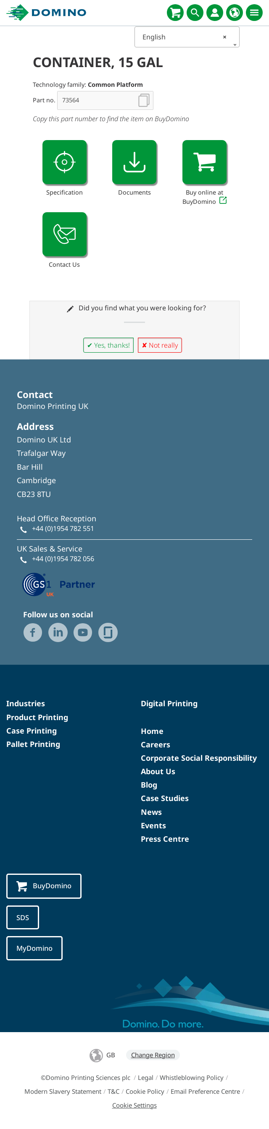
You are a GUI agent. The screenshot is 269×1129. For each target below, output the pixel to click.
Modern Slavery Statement (62, 1091)
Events (153, 825)
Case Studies (165, 798)
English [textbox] (184, 37)
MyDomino (34, 948)
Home (152, 731)
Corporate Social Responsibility (199, 758)
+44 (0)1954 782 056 (63, 558)
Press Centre (165, 839)
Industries (25, 703)
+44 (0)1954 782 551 (63, 528)
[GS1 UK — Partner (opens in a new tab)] (59, 583)
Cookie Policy (145, 1091)
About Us (158, 771)
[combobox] (187, 36)
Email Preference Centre (205, 1091)
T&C (113, 1091)
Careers (155, 744)
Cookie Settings (134, 1105)
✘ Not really (160, 345)
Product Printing (37, 717)
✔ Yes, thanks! (108, 345)
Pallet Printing (33, 744)
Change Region (153, 1055)
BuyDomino (43, 886)
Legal (145, 1077)
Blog (149, 785)
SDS (22, 917)
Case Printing (31, 731)
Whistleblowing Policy (192, 1077)
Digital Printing (169, 703)
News (151, 812)
